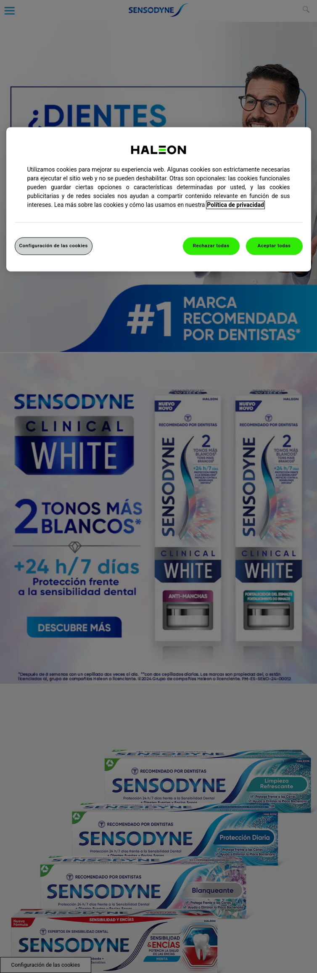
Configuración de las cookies (53, 246)
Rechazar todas (211, 246)
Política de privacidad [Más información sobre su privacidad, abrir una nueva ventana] (235, 205)
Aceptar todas (274, 246)
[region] (158, 199)
